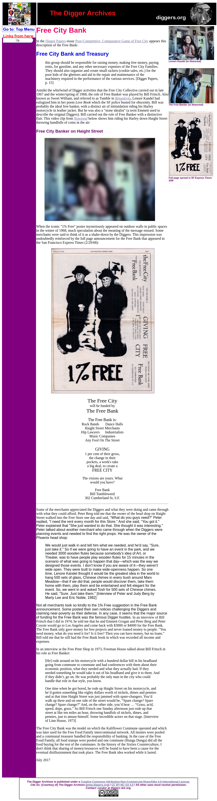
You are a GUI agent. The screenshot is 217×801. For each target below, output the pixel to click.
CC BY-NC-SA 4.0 (122, 784)
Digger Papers (55, 41)
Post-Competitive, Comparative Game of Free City (111, 41)
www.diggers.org (97, 784)
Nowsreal (81, 118)
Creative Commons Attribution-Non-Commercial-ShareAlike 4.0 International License (135, 781)
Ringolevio (122, 98)
